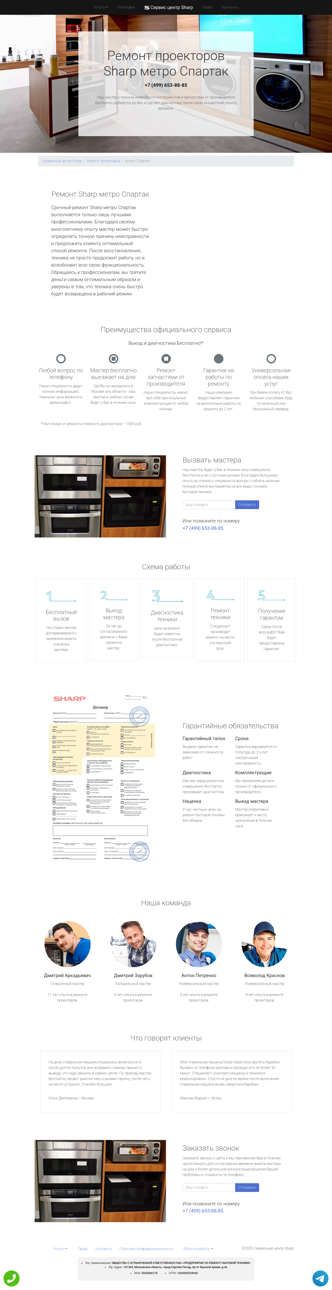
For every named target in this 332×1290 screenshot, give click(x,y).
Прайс (207, 7)
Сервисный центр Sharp (62, 161)
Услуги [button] (99, 7)
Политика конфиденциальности (146, 1249)
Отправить (247, 504)
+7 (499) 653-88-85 (166, 85)
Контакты (230, 7)
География (126, 7)
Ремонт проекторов (103, 161)
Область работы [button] (196, 1249)
